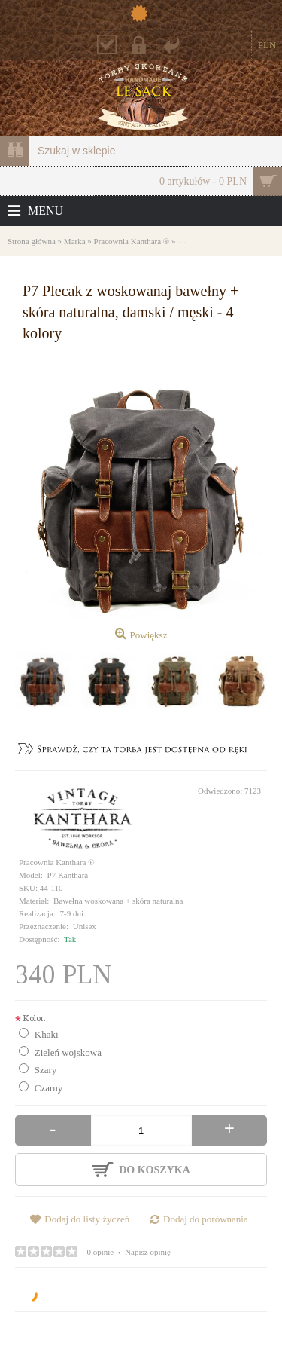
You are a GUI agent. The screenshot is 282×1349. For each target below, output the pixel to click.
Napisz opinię (148, 1251)
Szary (46, 1069)
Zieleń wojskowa (68, 1052)
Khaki (47, 1034)
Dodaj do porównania (205, 1219)
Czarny (49, 1088)
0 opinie (100, 1251)
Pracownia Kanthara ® (57, 862)
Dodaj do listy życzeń (86, 1219)
